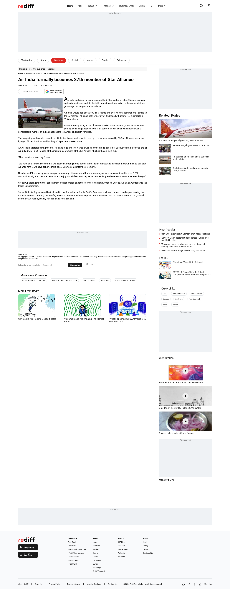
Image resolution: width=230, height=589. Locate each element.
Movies (90, 60)
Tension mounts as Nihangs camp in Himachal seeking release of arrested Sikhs (183, 245)
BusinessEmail (126, 6)
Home (70, 6)
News (92, 6)
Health (145, 542)
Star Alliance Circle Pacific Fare (64, 280)
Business (58, 60)
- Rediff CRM (73, 560)
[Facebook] (194, 584)
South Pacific (196, 294)
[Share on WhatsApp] (183, 584)
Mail (80, 6)
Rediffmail (72, 542)
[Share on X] (189, 584)
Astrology (97, 568)
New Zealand (194, 299)
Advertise (38, 584)
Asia (165, 304)
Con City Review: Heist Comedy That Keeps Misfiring (185, 234)
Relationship (148, 553)
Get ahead (121, 60)
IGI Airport (105, 280)
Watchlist (121, 553)
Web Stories (166, 358)
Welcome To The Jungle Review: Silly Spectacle (183, 250)
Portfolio (121, 557)
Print (89, 264)
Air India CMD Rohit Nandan (33, 280)
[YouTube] (205, 584)
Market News (123, 549)
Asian (175, 304)
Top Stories (26, 60)
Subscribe (75, 265)
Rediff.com (134, 584)
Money (109, 6)
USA (165, 294)
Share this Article (29, 91)
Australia (179, 299)
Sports (105, 60)
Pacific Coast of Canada (125, 280)
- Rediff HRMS (73, 557)
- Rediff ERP (72, 564)
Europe (166, 299)
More (162, 6)
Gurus (142, 6)
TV (150, 6)
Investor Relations (94, 584)
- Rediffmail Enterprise (77, 549)
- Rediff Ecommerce (76, 553)
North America (179, 294)
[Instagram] (200, 584)
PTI (26, 85)
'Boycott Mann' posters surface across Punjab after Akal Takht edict (185, 239)
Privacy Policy (54, 584)
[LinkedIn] (211, 584)
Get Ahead (97, 560)
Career (145, 549)
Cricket (74, 60)
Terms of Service (73, 584)
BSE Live (121, 542)
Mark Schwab (88, 280)
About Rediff (23, 584)
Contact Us (112, 584)
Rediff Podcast (99, 571)
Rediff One (72, 546)
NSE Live (121, 546)
